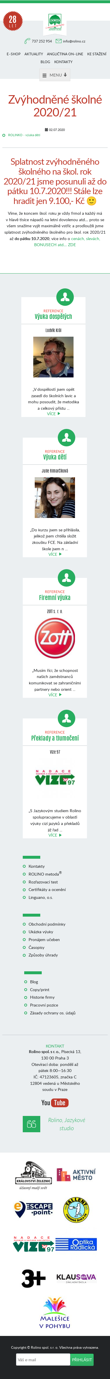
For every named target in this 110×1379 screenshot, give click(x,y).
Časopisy (36, 947)
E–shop (13, 54)
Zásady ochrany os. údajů (53, 1013)
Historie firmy (42, 997)
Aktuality (34, 54)
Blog (45, 61)
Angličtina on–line (65, 54)
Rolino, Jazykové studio (66, 1124)
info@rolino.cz (74, 41)
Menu (55, 75)
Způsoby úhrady (43, 955)
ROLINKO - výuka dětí (24, 135)
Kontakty (63, 61)
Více (51, 413)
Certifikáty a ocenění (47, 889)
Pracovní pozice (44, 1005)
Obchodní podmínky (47, 924)
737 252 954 (42, 41)
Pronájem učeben (44, 939)
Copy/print (39, 989)
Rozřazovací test (43, 882)
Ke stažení (96, 54)
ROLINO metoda (45, 874)
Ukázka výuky (41, 931)
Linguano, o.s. (41, 897)
